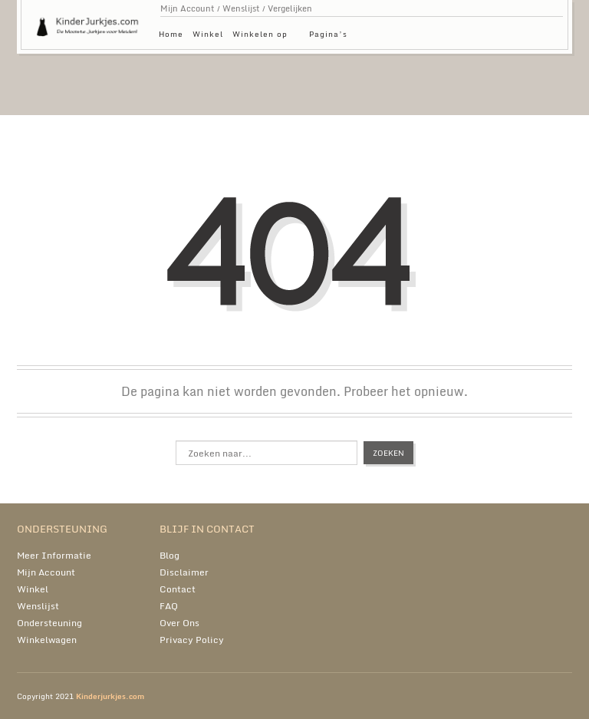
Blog (169, 555)
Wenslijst (241, 8)
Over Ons (179, 622)
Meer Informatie (54, 555)
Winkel (207, 34)
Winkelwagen (47, 639)
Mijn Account (187, 8)
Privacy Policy (192, 639)
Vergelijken (290, 8)
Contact (178, 589)
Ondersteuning (49, 622)
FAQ (169, 606)
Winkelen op (264, 36)
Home (171, 34)
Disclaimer (184, 572)
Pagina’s (332, 36)
